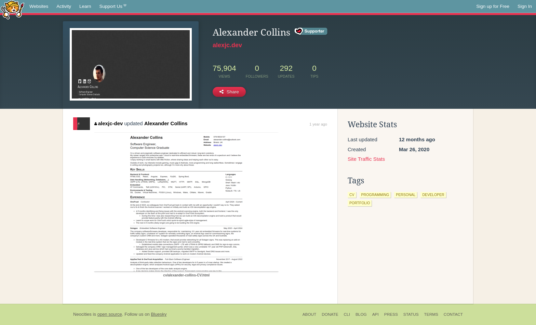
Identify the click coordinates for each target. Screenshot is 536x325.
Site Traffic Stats (366, 159)
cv (351, 195)
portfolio (359, 203)
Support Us (112, 6)
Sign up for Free (492, 6)
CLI (347, 314)
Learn (85, 6)
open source (109, 314)
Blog (361, 314)
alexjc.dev (227, 45)
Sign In (525, 6)
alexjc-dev (108, 123)
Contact (453, 314)
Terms (431, 314)
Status (411, 314)
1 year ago (318, 124)
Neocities (82, 314)
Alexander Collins (166, 123)
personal (405, 195)
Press (391, 314)
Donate (330, 314)
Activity (63, 6)
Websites (38, 6)
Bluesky (158, 314)
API (375, 314)
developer (433, 195)
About (310, 314)
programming (375, 195)
